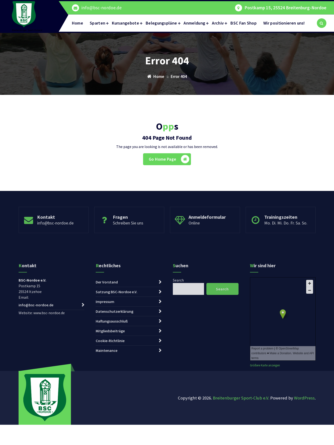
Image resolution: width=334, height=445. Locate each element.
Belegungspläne (161, 23)
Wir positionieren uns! (284, 23)
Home (77, 23)
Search (178, 338)
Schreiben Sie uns (128, 237)
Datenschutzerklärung (114, 369)
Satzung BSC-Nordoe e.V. (116, 350)
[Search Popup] (321, 23)
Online (194, 237)
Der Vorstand (107, 340)
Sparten (97, 23)
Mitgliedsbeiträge (110, 389)
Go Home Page (169, 159)
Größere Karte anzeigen (265, 423)
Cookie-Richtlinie (110, 398)
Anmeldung (194, 23)
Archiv (218, 23)
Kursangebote (125, 23)
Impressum (105, 359)
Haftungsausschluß (112, 379)
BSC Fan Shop (243, 23)
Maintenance (106, 408)
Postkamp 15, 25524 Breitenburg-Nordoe (285, 7)
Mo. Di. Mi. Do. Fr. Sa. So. (285, 237)
